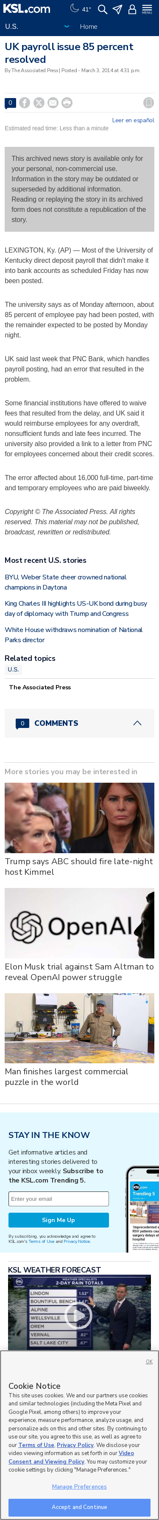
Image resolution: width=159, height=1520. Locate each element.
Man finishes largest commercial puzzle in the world (66, 1077)
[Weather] (79, 8)
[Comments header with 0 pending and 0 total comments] (79, 723)
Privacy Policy (75, 1445)
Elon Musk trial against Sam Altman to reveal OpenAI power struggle (79, 972)
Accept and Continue (79, 1507)
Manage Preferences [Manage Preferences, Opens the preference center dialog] (79, 1487)
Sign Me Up (58, 1220)
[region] (79, 1435)
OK (149, 1362)
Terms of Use (41, 1241)
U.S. (13, 669)
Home (89, 26)
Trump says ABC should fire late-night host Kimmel (79, 867)
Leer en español (133, 121)
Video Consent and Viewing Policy (71, 1458)
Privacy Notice (76, 1241)
